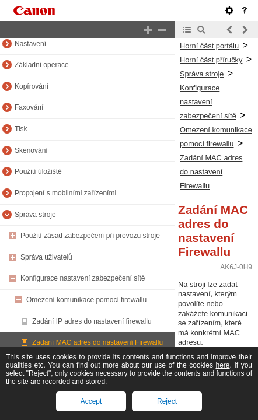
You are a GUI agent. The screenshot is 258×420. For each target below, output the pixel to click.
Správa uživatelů (46, 257)
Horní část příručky (211, 59)
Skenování (31, 150)
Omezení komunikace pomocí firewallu (86, 300)
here (222, 365)
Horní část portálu (209, 45)
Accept (91, 401)
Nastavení (30, 44)
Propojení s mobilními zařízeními (65, 193)
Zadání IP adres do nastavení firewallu (92, 321)
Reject (167, 401)
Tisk (21, 129)
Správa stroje (35, 215)
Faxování (29, 107)
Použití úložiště (38, 171)
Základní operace (42, 65)
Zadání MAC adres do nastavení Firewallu (97, 342)
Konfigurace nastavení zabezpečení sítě (82, 278)
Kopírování (31, 86)
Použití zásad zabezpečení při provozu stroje (90, 236)
